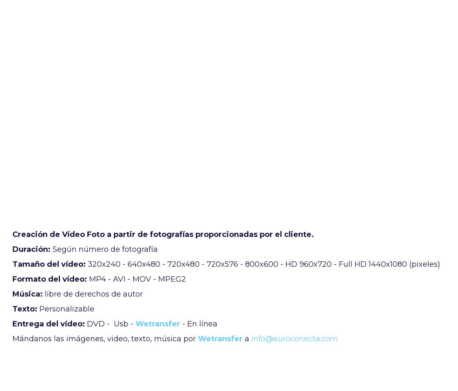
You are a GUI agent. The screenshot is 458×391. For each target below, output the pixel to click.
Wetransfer (157, 323)
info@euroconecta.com (294, 338)
